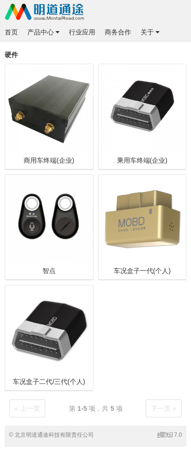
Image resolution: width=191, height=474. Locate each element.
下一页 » (163, 408)
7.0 (170, 435)
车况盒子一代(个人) (142, 270)
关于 (150, 32)
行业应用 (82, 32)
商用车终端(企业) (49, 160)
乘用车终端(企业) (142, 160)
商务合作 (118, 32)
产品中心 (43, 32)
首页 (11, 32)
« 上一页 (27, 408)
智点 (49, 270)
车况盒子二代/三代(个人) (49, 381)
